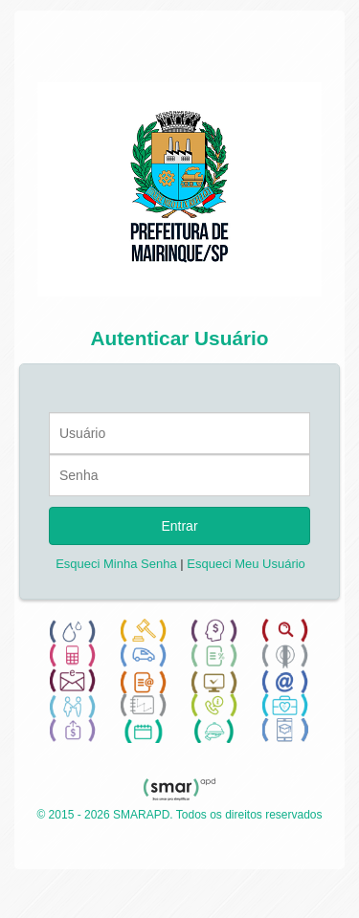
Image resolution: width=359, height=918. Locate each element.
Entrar (179, 526)
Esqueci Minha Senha (116, 564)
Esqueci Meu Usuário (246, 564)
